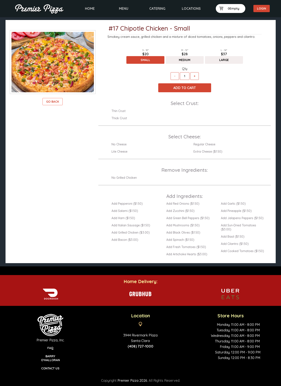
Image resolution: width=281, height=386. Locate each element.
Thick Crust (119, 118)
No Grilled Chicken (124, 178)
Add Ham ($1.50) (123, 218)
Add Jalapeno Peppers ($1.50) (242, 218)
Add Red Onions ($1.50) (182, 204)
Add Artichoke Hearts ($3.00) (186, 254)
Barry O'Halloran (50, 358)
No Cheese (119, 144)
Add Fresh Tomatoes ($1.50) (186, 247)
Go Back (52, 102)
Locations (191, 8)
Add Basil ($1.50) (232, 236)
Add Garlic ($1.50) (233, 204)
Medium (184, 60)
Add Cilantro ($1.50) (235, 244)
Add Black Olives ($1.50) (183, 232)
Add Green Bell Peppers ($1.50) (188, 218)
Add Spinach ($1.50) (180, 240)
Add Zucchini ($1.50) (180, 211)
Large (224, 60)
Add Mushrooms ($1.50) (183, 225)
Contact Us (50, 368)
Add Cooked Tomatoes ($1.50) (242, 251)
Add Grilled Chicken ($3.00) (131, 232)
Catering (157, 8)
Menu (123, 8)
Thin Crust (119, 111)
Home (90, 8)
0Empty (229, 8)
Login (261, 8)
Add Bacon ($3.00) (125, 240)
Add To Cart (184, 88)
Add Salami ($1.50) (125, 211)
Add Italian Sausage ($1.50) (131, 225)
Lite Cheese (119, 151)
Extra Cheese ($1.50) (207, 151)
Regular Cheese (204, 144)
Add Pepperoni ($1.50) (127, 204)
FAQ (50, 348)
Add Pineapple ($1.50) (236, 211)
